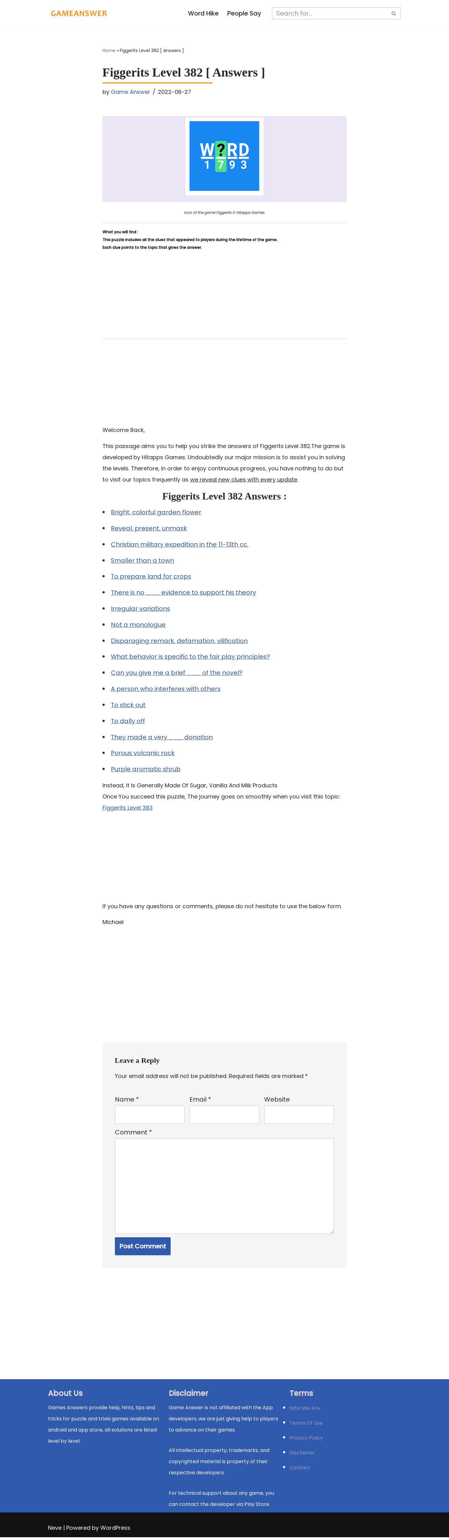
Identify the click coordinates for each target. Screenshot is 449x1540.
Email (200, 1101)
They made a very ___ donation (162, 738)
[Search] (329, 13)
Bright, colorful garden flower (156, 512)
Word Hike (203, 13)
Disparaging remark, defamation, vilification (179, 641)
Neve (55, 1530)
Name (127, 1101)
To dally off (128, 722)
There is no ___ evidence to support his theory (184, 593)
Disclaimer (302, 1455)
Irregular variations (141, 609)
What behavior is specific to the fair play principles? (191, 657)
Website (277, 1101)
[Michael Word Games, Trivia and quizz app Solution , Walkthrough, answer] (79, 13)
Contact (300, 1470)
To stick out (128, 706)
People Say (245, 13)
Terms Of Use (306, 1425)
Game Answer (130, 92)
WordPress (115, 1530)
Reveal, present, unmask (149, 529)
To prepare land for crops (151, 577)
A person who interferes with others (166, 690)
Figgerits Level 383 (127, 809)
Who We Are (305, 1411)
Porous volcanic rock (143, 754)
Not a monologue (138, 625)
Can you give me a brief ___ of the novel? (177, 674)
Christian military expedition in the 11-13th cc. (180, 545)
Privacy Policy (306, 1440)
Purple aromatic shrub (146, 770)
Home (109, 51)
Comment (133, 1134)
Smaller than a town (143, 561)
